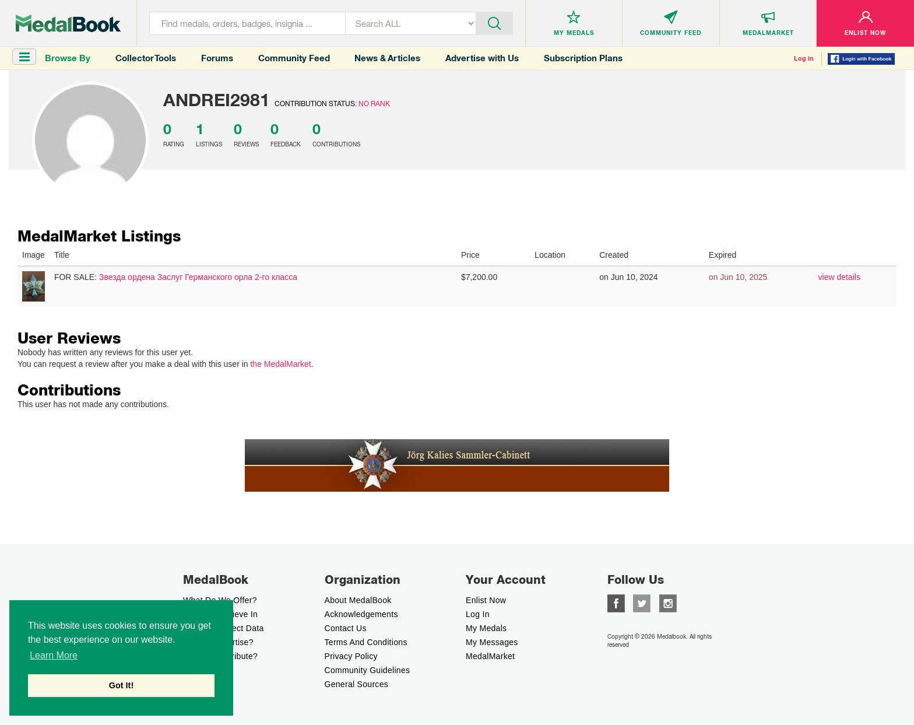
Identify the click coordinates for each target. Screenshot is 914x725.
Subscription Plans (583, 58)
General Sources (357, 684)
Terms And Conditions (366, 642)
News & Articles (387, 58)
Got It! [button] (121, 685)
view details (839, 277)
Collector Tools (145, 58)
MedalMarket (490, 656)
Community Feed (294, 58)
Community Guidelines (367, 670)
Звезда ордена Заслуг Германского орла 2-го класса (198, 277)
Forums (217, 58)
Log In (478, 614)
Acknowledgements (361, 614)
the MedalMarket (280, 364)
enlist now (486, 600)
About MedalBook (358, 600)
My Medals (486, 628)
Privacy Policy (351, 656)
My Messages (492, 642)
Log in (804, 58)
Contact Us (346, 628)
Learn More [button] (54, 655)
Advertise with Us (482, 58)
